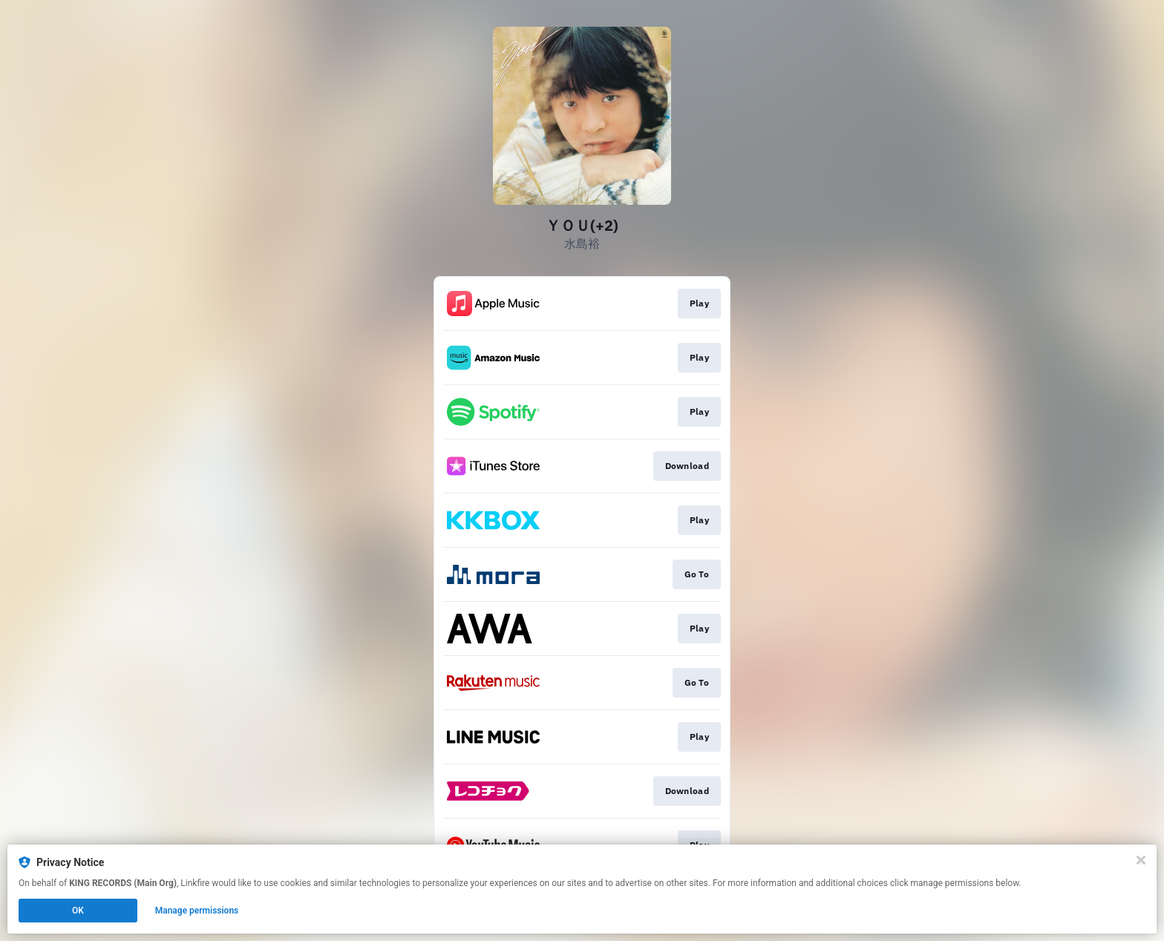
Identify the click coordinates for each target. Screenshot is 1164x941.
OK (78, 910)
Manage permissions (197, 910)
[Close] (1141, 860)
